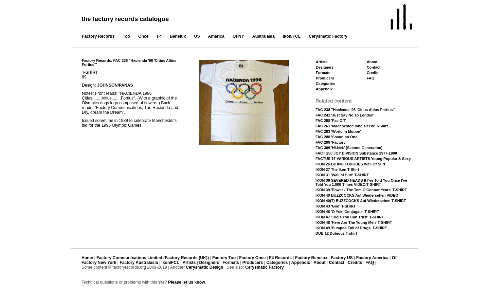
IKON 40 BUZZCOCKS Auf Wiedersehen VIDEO (356, 195)
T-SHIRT (90, 72)
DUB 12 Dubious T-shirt (336, 233)
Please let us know (186, 282)
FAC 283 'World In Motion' (338, 131)
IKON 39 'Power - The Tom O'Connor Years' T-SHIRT (361, 190)
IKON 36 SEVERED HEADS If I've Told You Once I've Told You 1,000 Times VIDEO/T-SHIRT (361, 182)
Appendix (324, 89)
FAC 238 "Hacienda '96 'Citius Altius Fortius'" (355, 110)
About (372, 62)
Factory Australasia (139, 262)
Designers (325, 67)
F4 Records (280, 257)
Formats (323, 73)
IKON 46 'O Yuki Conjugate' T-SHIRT (347, 212)
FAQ (370, 78)
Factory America (372, 257)
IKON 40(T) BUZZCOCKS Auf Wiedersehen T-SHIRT (360, 201)
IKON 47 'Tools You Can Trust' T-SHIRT (349, 217)
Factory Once (252, 257)
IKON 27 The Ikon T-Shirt (337, 169)
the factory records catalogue (125, 18)
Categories (325, 84)
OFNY (238, 36)
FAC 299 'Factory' (330, 142)
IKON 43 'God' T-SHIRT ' (336, 206)
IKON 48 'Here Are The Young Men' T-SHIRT (353, 222)
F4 (159, 36)
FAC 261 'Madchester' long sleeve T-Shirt (351, 126)
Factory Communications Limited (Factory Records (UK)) (152, 257)
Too (126, 36)
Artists (321, 62)
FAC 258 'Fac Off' (330, 121)
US (197, 36)
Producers (325, 78)
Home (87, 257)
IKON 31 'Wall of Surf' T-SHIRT (342, 175)
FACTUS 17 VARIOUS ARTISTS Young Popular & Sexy (363, 159)
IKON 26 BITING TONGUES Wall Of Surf (350, 164)
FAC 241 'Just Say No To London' (344, 115)
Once (143, 36)
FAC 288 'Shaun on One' (336, 137)
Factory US (342, 257)
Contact (373, 67)
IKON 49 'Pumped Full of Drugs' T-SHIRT (351, 228)
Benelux (178, 36)
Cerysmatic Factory (328, 36)
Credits (373, 73)
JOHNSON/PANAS (115, 85)
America (216, 36)
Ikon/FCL (292, 36)
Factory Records (98, 36)
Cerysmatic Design (204, 267)
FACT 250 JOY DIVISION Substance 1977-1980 (356, 153)
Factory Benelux (311, 257)
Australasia (263, 36)
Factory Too (224, 257)
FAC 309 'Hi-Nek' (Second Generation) (348, 148)
